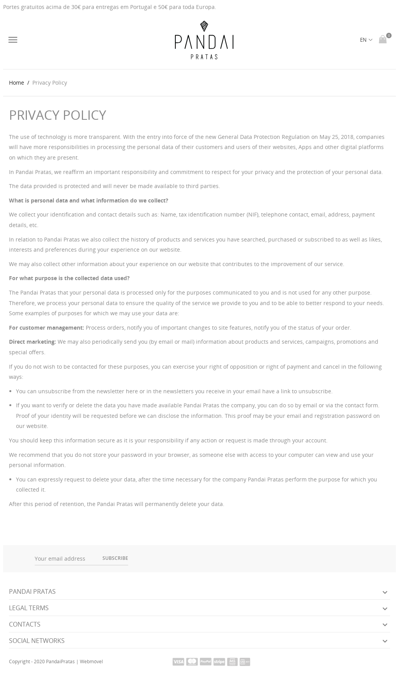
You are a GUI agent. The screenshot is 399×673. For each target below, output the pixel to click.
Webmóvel (91, 661)
